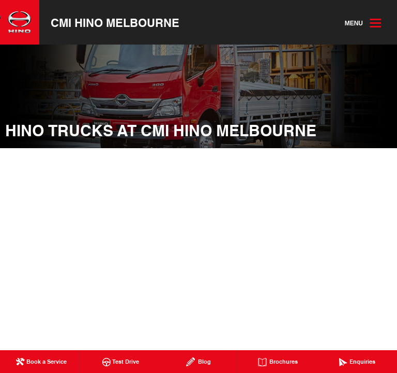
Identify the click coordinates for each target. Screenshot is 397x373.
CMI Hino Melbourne (115, 22)
